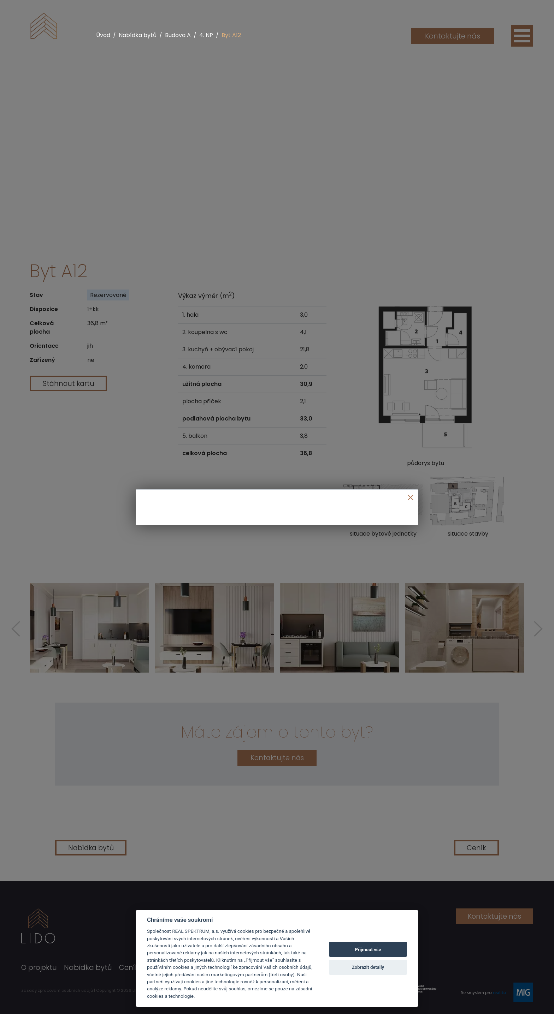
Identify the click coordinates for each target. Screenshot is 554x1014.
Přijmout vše (368, 949)
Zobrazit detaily (368, 967)
